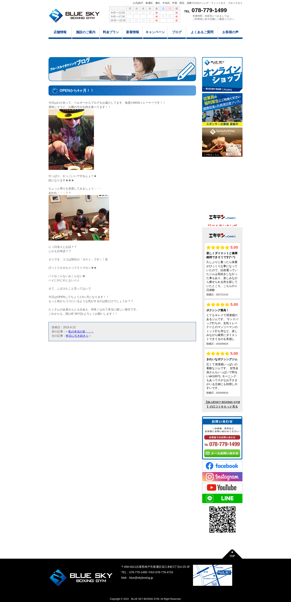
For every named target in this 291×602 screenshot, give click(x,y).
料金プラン (111, 32)
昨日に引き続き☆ (77, 335)
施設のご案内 (85, 32)
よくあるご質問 (202, 32)
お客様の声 (230, 32)
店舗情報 (60, 32)
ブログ (177, 32)
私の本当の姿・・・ (81, 331)
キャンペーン (155, 32)
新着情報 (132, 32)
